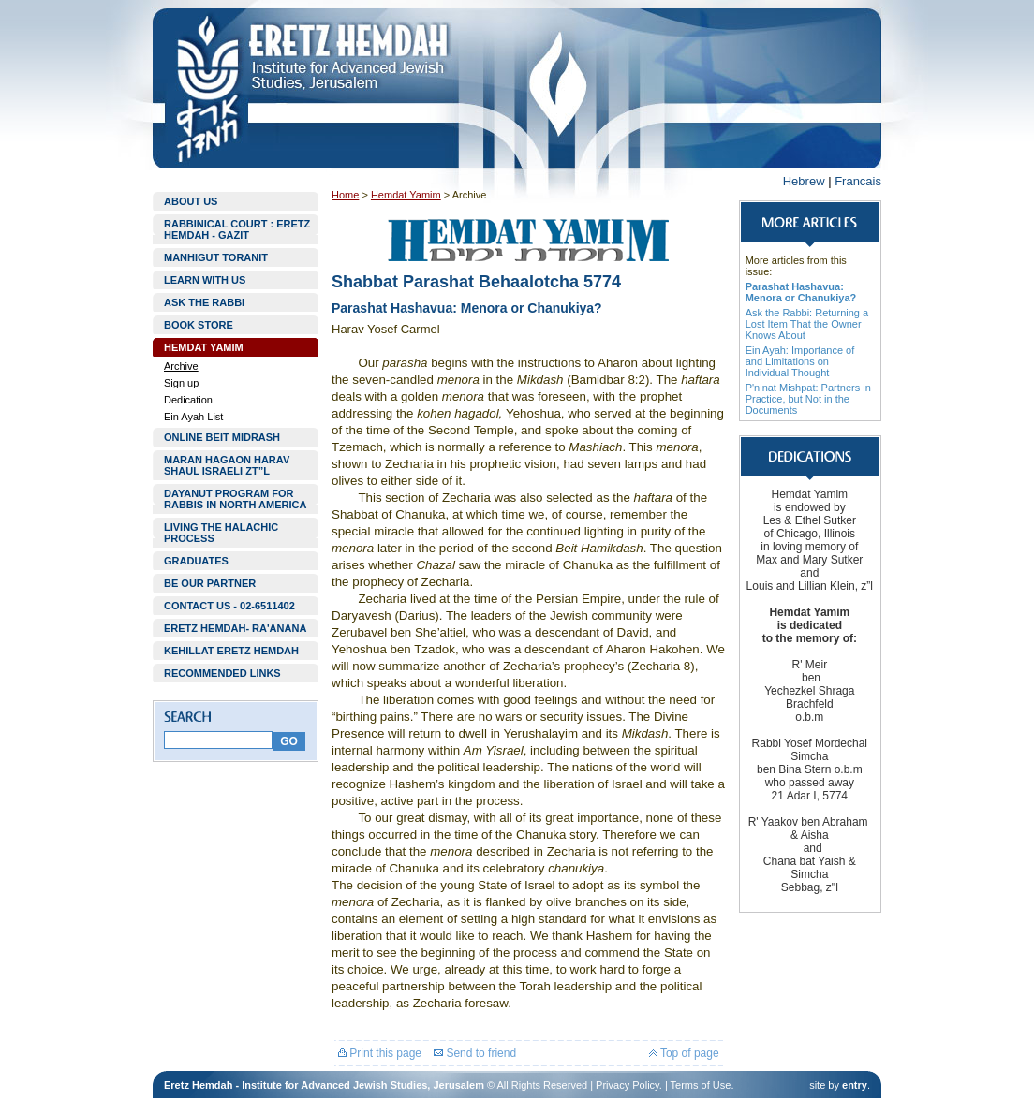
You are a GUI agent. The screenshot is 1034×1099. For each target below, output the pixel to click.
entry (854, 1085)
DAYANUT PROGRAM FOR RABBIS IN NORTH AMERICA (235, 499)
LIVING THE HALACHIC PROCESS (221, 532)
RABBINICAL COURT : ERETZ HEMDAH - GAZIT (237, 229)
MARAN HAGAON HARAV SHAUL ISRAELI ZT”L (226, 465)
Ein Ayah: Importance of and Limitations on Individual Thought (800, 361)
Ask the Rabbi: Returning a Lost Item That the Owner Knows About (807, 324)
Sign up (181, 382)
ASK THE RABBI (204, 302)
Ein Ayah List (193, 416)
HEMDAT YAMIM (204, 347)
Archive (181, 366)
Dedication (188, 399)
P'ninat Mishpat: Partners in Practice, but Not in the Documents (808, 399)
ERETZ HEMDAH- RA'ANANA (235, 628)
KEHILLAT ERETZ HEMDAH (231, 650)
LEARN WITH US (204, 280)
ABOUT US (190, 201)
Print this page (379, 1053)
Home (345, 194)
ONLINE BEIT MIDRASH (222, 437)
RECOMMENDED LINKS (222, 673)
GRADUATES (196, 560)
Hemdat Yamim (406, 194)
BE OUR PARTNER (210, 583)
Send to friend (475, 1053)
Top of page (684, 1053)
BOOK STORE (198, 324)
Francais (858, 181)
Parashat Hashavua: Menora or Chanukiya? (801, 292)
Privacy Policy (627, 1085)
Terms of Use (701, 1085)
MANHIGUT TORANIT (216, 257)
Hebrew (804, 181)
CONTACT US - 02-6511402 (229, 605)
